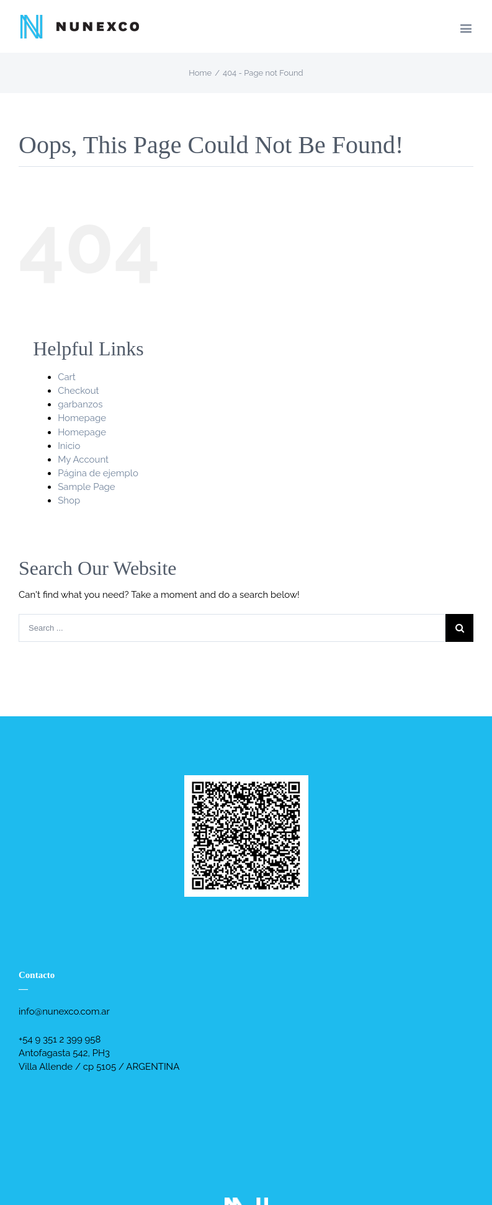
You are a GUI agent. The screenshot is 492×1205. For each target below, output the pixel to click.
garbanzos (80, 404)
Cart (67, 377)
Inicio (69, 445)
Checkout (78, 390)
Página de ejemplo (98, 473)
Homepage (82, 418)
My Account (83, 459)
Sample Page (86, 486)
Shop (69, 500)
